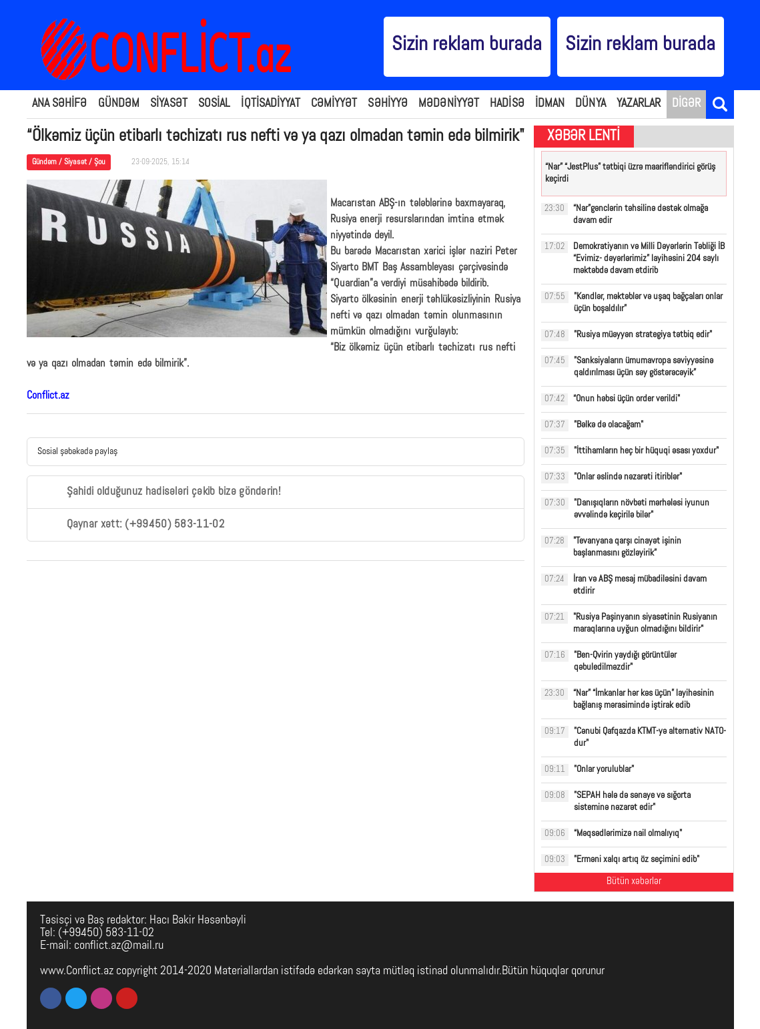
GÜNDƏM (119, 103)
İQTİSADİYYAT (270, 103)
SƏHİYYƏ (388, 103)
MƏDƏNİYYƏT (448, 103)
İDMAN (550, 103)
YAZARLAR (639, 103)
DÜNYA (590, 103)
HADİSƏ (507, 103)
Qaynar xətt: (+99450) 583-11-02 (130, 525)
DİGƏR (686, 103)
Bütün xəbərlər (634, 882)
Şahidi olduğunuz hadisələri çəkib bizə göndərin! (159, 492)
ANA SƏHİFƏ (59, 103)
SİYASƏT (168, 103)
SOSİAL (214, 103)
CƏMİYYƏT (334, 103)
